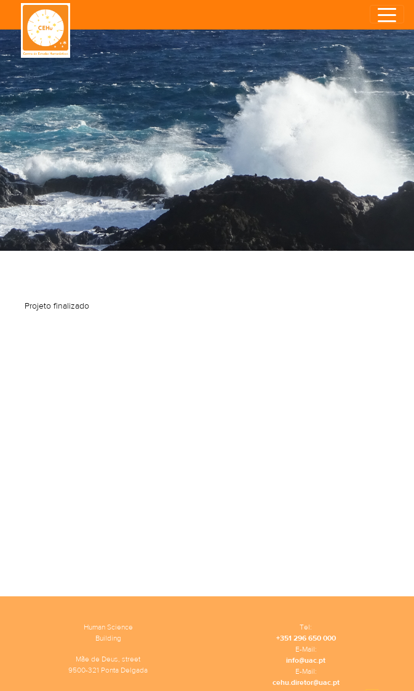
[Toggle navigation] (387, 14)
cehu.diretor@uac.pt (306, 682)
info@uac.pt (305, 660)
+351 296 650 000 (306, 638)
